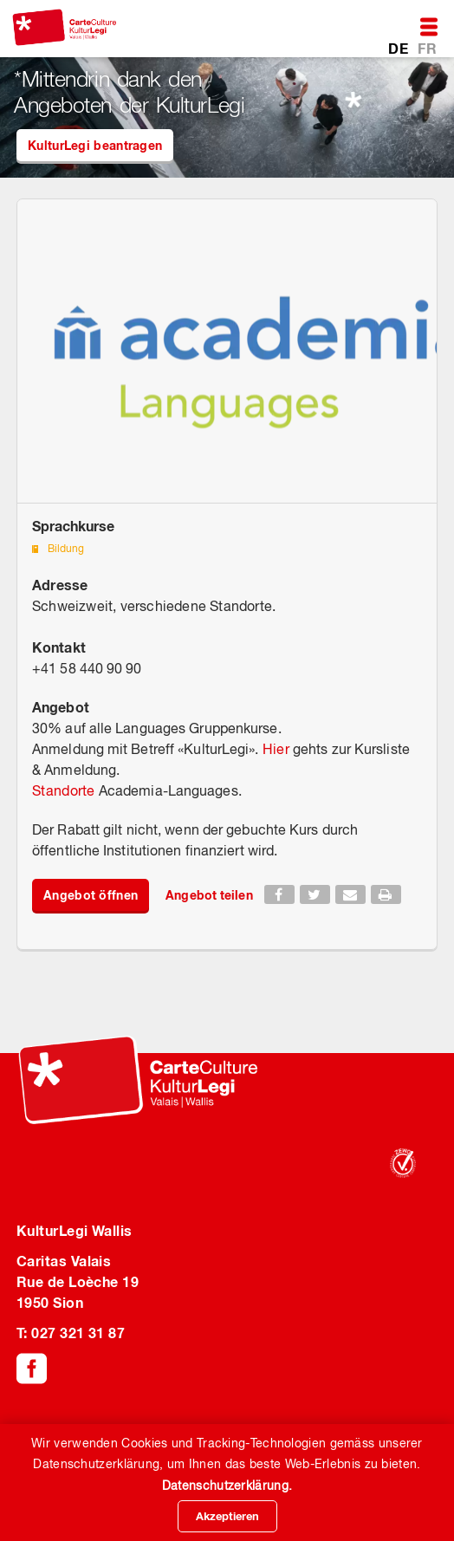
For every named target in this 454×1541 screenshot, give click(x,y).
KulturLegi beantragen (95, 145)
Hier (276, 749)
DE (400, 48)
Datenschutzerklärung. (227, 1485)
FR (427, 48)
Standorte (63, 790)
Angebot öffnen (90, 895)
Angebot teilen (208, 895)
